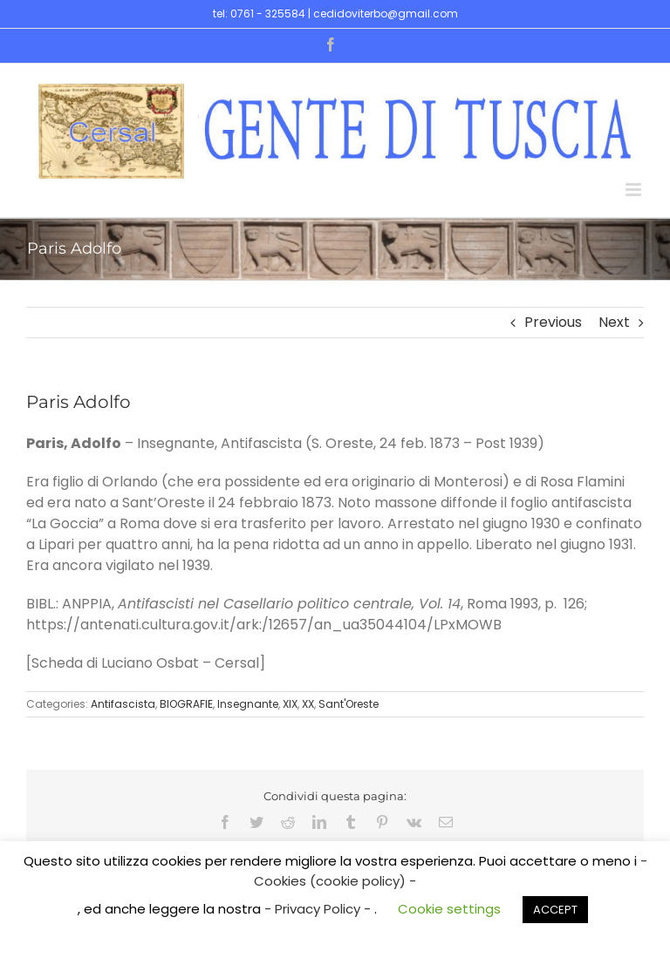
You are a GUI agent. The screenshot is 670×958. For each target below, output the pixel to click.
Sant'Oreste (348, 703)
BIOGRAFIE (186, 703)
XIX (290, 703)
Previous (553, 322)
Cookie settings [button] (449, 909)
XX (308, 703)
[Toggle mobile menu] (635, 189)
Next (614, 322)
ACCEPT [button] (555, 909)
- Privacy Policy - (319, 909)
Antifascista (123, 703)
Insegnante (247, 703)
